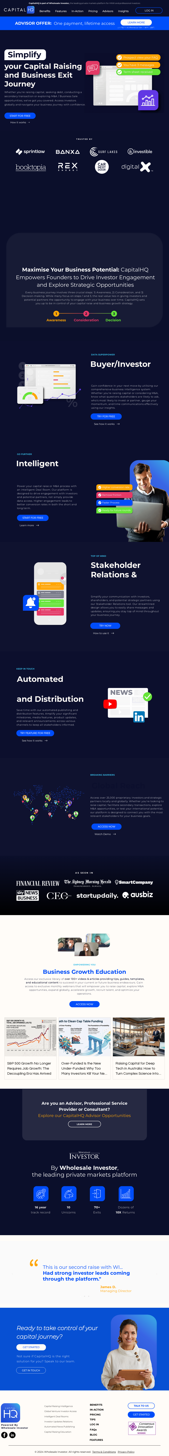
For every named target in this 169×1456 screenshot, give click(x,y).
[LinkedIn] (12, 1435)
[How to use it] (104, 633)
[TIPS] (94, 1419)
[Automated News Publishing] (59, 1426)
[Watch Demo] (106, 834)
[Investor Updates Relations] (58, 1421)
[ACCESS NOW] (106, 827)
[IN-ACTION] (97, 1410)
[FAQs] (94, 1429)
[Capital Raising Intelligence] (58, 1406)
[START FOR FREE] (20, 116)
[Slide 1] (80, 1296)
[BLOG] (94, 1435)
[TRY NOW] (105, 626)
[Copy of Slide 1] (84, 1296)
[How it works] (20, 122)
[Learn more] (29, 525)
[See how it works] (107, 424)
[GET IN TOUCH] (31, 1370)
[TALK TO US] (141, 1406)
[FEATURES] (98, 1440)
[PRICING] (95, 1414)
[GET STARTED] (31, 1347)
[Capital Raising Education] (58, 1432)
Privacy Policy (126, 1451)
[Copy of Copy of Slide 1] (88, 1296)
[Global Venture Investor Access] (61, 1411)
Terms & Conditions (104, 1451)
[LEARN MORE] (136, 22)
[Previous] (12, 1274)
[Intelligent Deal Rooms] (57, 1416)
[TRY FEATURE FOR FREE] (35, 733)
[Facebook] (4, 1435)
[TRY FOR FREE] (106, 416)
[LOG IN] (148, 10)
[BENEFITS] (97, 1405)
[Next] (156, 1274)
